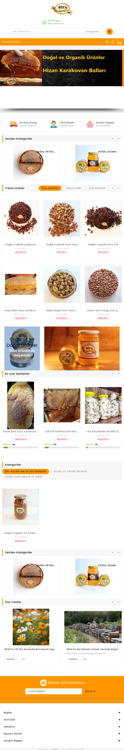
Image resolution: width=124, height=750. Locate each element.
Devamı (11, 659)
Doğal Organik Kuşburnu (20, 244)
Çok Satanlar (97, 188)
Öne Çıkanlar (50, 188)
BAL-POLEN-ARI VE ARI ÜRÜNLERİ (25, 471)
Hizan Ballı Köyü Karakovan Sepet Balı (27, 431)
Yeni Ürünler (73, 188)
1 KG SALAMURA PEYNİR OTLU (104, 431)
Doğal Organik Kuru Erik (103, 244)
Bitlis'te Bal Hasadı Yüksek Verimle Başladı (93, 649)
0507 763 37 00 (56, 23)
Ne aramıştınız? (110, 31)
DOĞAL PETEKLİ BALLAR (50, 151)
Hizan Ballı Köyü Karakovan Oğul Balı (27, 310)
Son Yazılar (13, 602)
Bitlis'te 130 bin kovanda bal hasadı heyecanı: (33, 649)
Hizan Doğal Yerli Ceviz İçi (62, 310)
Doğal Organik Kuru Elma (62, 244)
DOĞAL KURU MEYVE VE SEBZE (24, 476)
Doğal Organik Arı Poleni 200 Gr (24, 533)
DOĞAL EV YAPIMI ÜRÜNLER (70, 471)
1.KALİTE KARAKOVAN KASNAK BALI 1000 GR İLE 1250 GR (79, 431)
